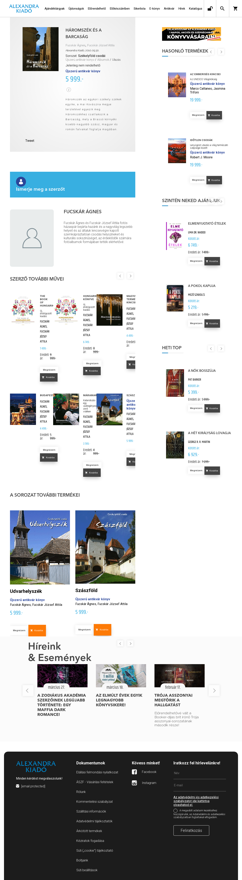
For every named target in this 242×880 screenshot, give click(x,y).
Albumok (103, 59)
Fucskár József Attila (101, 45)
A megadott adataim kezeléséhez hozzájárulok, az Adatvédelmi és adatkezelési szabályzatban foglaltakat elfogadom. (199, 814)
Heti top (171, 348)
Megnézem (49, 370)
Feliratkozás (191, 830)
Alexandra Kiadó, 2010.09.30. (82, 50)
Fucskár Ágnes (76, 45)
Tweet (29, 141)
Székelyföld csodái (91, 56)
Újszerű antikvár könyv (80, 59)
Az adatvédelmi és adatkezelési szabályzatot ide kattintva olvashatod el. (196, 801)
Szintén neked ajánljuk (191, 201)
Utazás (116, 59)
